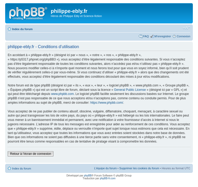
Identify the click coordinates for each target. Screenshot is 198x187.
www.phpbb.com (62, 94)
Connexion (183, 36)
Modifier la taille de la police (186, 28)
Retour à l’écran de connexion (30, 154)
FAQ (146, 36)
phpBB (88, 175)
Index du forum (22, 29)
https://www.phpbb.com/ (106, 102)
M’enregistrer (162, 36)
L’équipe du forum (105, 168)
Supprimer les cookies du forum (139, 168)
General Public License (130, 90)
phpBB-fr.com (108, 178)
